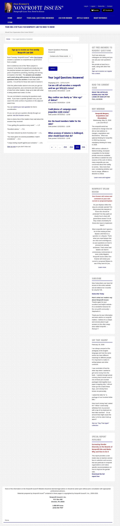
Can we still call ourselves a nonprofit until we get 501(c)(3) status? (64, 87)
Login (94, 97)
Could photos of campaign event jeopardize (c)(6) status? (62, 110)
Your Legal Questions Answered (40, 18)
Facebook (107, 10)
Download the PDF (100, 94)
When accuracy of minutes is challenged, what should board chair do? (65, 134)
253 (65, 147)
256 (83, 147)
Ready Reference (100, 18)
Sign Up (103, 97)
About (19, 18)
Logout (93, 6)
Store (10, 22)
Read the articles (100, 92)
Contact (109, 6)
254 (71, 147)
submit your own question (21, 107)
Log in (86, 6)
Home (10, 18)
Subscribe (101, 6)
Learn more (102, 267)
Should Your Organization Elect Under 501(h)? (19, 32)
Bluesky (95, 10)
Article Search (83, 18)
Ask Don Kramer (65, 18)
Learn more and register (102, 177)
